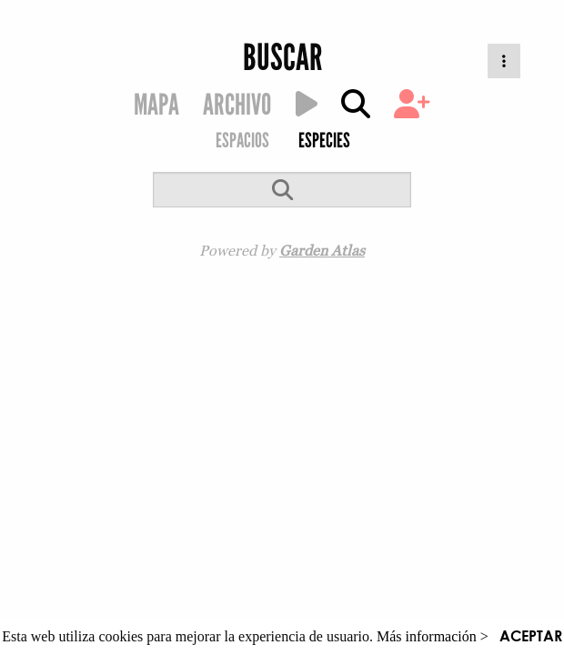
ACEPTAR (530, 635)
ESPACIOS (242, 140)
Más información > (432, 636)
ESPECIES (324, 140)
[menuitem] (241, 142)
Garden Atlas (322, 250)
